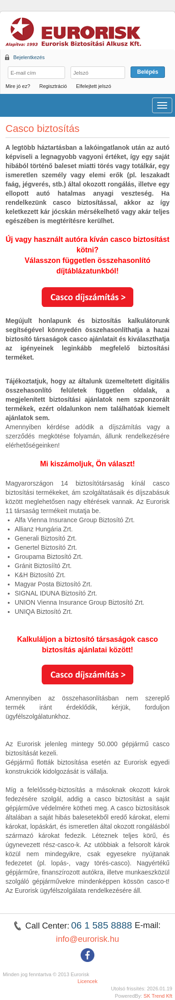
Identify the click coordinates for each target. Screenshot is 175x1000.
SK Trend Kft (157, 996)
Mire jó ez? (17, 86)
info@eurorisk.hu (87, 939)
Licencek (87, 981)
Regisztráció (53, 86)
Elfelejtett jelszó (93, 86)
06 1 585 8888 (103, 925)
